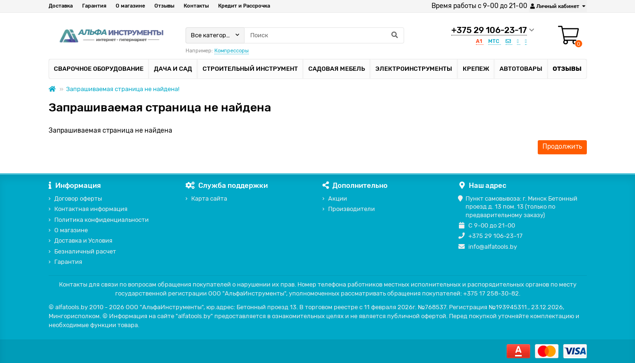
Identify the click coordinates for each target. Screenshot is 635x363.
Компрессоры (231, 51)
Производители (351, 208)
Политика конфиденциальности (101, 219)
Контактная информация (90, 208)
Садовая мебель (336, 68)
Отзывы (164, 6)
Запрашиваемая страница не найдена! (122, 89)
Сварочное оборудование (99, 68)
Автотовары (521, 68)
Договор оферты (78, 198)
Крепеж (476, 68)
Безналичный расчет (85, 251)
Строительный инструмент (250, 68)
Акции (337, 198)
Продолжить (562, 147)
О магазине (130, 6)
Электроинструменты (413, 68)
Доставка (61, 6)
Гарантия (94, 6)
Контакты (196, 6)
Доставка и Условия (83, 240)
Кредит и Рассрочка (244, 6)
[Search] (324, 35)
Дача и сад (173, 68)
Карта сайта (209, 198)
